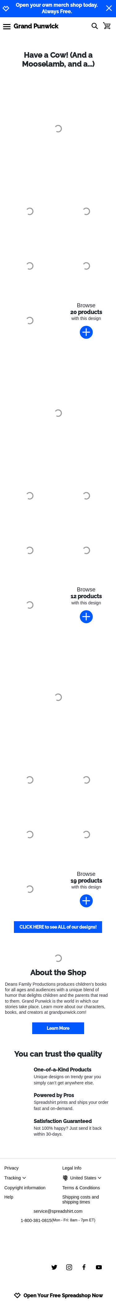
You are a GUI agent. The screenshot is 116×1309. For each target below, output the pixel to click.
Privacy (11, 1168)
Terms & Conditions (81, 1187)
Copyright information (24, 1187)
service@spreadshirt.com (57, 1211)
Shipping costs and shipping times (80, 1199)
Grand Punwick (36, 26)
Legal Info (72, 1168)
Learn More (58, 1028)
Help (8, 1197)
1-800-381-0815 (58, 1220)
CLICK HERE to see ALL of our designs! (58, 927)
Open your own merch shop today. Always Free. (57, 8)
